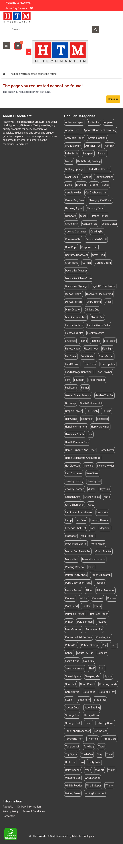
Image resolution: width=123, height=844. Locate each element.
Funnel (85, 387)
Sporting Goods (108, 684)
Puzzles (101, 621)
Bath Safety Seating (89, 161)
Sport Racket (87, 684)
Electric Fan (97, 317)
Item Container (73, 473)
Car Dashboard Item (96, 192)
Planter (86, 606)
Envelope (70, 340)
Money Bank (98, 543)
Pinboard (70, 598)
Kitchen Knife (72, 496)
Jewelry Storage (74, 489)
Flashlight (107, 348)
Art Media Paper (74, 137)
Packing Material (74, 567)
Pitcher (84, 598)
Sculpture (88, 660)
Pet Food (100, 582)
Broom (94, 184)
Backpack (88, 153)
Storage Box (72, 715)
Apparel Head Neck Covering (100, 130)
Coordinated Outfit (96, 239)
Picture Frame (73, 590)
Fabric (83, 340)
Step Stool (100, 699)
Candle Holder (73, 192)
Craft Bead (98, 255)
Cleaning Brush (95, 208)
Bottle (68, 184)
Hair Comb (71, 418)
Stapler (69, 699)
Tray (99, 754)
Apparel (108, 122)
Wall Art (99, 770)
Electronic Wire (95, 333)
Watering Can (73, 777)
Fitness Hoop (72, 348)
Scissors (102, 652)
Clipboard (70, 215)
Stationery (84, 699)
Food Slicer (90, 364)
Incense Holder (105, 465)
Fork (67, 379)
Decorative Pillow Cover (78, 278)
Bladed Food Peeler (99, 169)
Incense (88, 465)
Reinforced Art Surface (78, 637)
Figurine (95, 340)
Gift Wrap (70, 403)
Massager (71, 535)
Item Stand (92, 473)
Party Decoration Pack (78, 582)
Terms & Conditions (34, 811)
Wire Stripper (93, 785)
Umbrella (70, 762)
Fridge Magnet (96, 379)
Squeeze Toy (107, 691)
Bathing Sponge (74, 169)
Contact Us (9, 816)
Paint (91, 567)
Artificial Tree (93, 145)
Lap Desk (81, 520)
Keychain (105, 489)
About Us (8, 806)
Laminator (102, 512)
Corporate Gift (89, 247)
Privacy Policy (10, 811)
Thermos (92, 738)
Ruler (114, 645)
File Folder (110, 340)
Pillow (89, 590)
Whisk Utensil (92, 777)
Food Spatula (108, 364)
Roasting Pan (103, 637)
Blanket (86, 176)
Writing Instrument (95, 793)
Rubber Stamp (89, 645)
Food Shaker (72, 364)
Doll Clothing (94, 301)
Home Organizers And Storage (82, 457)
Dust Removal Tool (76, 317)
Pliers (97, 606)
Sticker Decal (72, 707)
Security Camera (74, 668)
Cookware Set (73, 239)
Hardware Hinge (100, 426)
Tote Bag (89, 746)
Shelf (92, 668)
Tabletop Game (105, 723)
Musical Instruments (94, 559)
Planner (111, 598)
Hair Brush (92, 411)
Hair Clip (106, 411)
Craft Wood (71, 262)
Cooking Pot (97, 231)
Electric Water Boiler (98, 325)
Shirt (101, 668)
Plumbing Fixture (74, 613)
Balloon (102, 153)
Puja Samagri (85, 621)
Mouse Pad (71, 559)
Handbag (102, 418)
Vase (88, 770)
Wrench (109, 785)
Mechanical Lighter (76, 543)
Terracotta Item (74, 738)
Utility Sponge (73, 770)
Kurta (91, 504)
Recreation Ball (94, 629)
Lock (92, 528)
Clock (83, 215)
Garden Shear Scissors (78, 395)
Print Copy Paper (98, 613)
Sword (88, 723)
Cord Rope (71, 247)
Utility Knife (94, 762)
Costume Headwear (76, 255)
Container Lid (89, 223)
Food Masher (106, 356)
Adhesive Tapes (74, 122)
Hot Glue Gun (72, 465)
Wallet (111, 770)
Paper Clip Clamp (101, 574)
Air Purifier (94, 122)
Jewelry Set (94, 481)
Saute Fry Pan (85, 652)
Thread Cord (109, 738)
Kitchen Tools (92, 496)
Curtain (86, 262)
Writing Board (73, 793)
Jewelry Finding (74, 481)
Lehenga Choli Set (75, 528)
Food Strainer (104, 372)
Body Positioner (104, 176)
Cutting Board (103, 262)
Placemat (97, 598)
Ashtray (109, 145)
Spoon (108, 676)
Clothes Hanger (99, 215)
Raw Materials (73, 629)
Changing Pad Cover (100, 200)
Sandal (69, 652)
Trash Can (87, 754)
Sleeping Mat (92, 676)
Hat (91, 434)
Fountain (79, 379)
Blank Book (71, 176)
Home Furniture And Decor (80, 450)
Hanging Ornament (76, 426)
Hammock (87, 418)
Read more (22, 144)
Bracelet (81, 184)
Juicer (91, 489)
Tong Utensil (72, 746)
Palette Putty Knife (76, 574)
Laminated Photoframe (78, 512)
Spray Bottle (72, 691)
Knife (107, 496)
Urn (82, 762)
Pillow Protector (105, 590)
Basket (69, 161)
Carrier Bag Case (74, 200)
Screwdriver (72, 660)
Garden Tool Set (104, 395)
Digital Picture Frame (104, 286)
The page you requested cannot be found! (33, 73)
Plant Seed (71, 606)
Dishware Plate (73, 301)
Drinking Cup (92, 309)
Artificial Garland (97, 137)
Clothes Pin (71, 223)
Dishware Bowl (73, 294)
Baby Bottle (71, 153)
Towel (101, 746)
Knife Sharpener (74, 504)
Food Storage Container (78, 372)
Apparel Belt (72, 130)
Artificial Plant (73, 145)
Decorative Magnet (76, 270)
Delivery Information (29, 806)
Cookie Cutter (109, 223)
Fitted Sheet (91, 348)
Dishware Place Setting (99, 294)
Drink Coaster (73, 309)
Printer (69, 621)
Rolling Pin (71, 645)
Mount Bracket (103, 551)
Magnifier (105, 528)
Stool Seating (92, 707)
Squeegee (89, 691)
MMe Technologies (83, 836)
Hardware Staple (74, 434)
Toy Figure (71, 754)
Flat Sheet (71, 356)
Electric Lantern (74, 325)
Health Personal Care (77, 442)
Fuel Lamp (71, 387)
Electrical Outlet (74, 333)
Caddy (105, 184)
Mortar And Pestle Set (78, 551)
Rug (104, 645)
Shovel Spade (73, 676)
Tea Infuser (100, 730)
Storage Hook (91, 715)
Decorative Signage (76, 286)
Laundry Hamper (100, 520)
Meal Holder (87, 535)
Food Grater (87, 356)
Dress (108, 301)
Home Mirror (107, 450)
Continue (113, 99)
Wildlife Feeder (73, 785)
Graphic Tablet (73, 411)
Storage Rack (73, 723)
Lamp (68, 520)
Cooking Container (75, 231)
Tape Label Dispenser (77, 730)
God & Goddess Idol (91, 403)
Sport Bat (70, 684)
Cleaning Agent (74, 208)
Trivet (109, 754)
